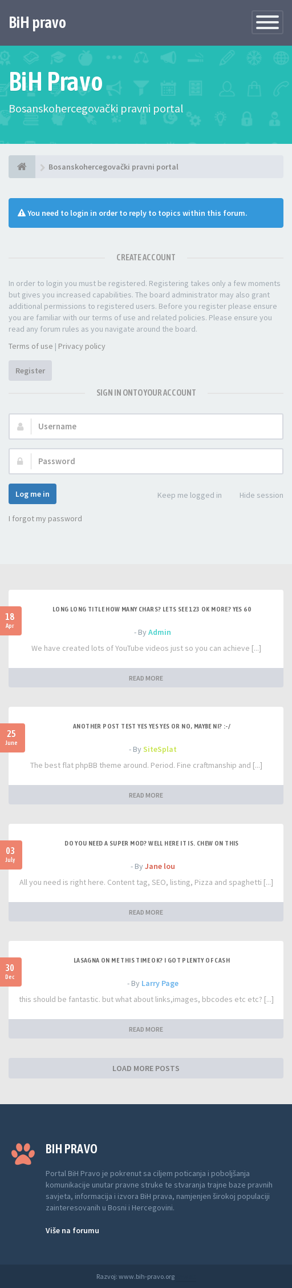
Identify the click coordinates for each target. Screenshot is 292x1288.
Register (30, 370)
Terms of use (31, 346)
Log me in (32, 494)
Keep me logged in (183, 496)
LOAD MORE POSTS (146, 1068)
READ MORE (146, 678)
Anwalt (186, 1276)
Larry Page (160, 983)
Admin (159, 632)
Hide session (255, 496)
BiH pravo (37, 22)
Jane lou (160, 866)
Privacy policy (82, 346)
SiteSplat (160, 749)
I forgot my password (45, 518)
